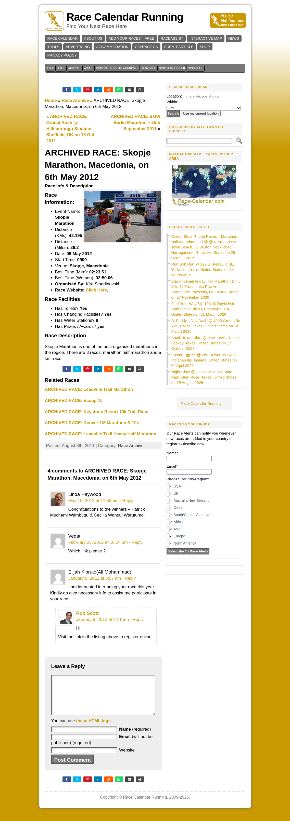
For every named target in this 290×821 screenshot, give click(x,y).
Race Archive (75, 100)
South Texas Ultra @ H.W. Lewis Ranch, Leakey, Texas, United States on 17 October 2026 (205, 343)
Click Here (96, 290)
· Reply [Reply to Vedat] (136, 542)
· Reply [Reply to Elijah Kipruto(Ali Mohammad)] (129, 578)
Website (127, 757)
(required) (135, 736)
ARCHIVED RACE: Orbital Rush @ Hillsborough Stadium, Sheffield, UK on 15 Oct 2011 (70, 128)
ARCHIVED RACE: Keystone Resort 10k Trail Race (96, 411)
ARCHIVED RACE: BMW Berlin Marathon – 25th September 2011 (135, 122)
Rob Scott (87, 613)
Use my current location (201, 113)
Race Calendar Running (125, 17)
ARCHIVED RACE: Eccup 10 (74, 400)
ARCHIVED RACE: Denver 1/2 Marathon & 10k (92, 422)
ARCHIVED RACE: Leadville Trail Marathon (89, 389)
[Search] (199, 141)
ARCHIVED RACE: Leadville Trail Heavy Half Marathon (100, 434)
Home (51, 100)
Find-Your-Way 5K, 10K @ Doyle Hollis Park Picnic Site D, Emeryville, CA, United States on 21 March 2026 (204, 308)
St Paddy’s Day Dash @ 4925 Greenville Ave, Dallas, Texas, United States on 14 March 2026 (205, 325)
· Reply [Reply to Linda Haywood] (126, 500)
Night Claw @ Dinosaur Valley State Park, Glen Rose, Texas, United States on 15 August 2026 (204, 377)
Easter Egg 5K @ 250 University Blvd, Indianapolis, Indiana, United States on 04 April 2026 (204, 360)
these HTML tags (93, 728)
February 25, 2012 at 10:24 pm (98, 542)
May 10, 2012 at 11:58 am (93, 500)
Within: (172, 102)
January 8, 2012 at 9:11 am (102, 619)
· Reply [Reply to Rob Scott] (137, 619)
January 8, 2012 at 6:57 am (94, 578)
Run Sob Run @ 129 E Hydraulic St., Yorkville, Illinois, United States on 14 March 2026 (202, 269)
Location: (174, 96)
